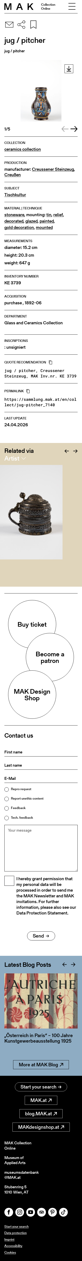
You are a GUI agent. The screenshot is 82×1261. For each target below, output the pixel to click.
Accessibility (13, 1245)
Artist (11, 458)
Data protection (15, 1232)
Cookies (10, 1252)
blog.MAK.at (41, 1113)
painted (47, 221)
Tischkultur (15, 195)
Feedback (18, 807)
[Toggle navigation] (71, 6)
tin (48, 215)
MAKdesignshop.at (41, 1127)
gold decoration (19, 227)
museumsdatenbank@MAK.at (21, 1175)
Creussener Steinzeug (53, 169)
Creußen (12, 175)
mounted (44, 227)
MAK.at (41, 1100)
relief (58, 215)
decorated (13, 221)
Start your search (41, 1086)
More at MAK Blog (41, 1064)
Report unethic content (27, 798)
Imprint (9, 1239)
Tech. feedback (22, 817)
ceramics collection (22, 149)
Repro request (21, 789)
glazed (31, 221)
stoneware (14, 215)
